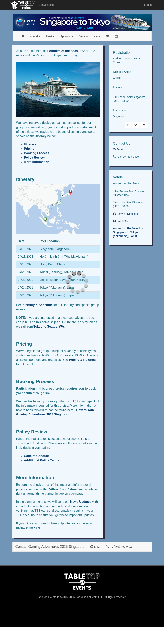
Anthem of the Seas (63, 51)
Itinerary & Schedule (37, 305)
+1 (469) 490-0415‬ (119, 546)
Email (118, 149)
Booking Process (36, 153)
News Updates (80, 501)
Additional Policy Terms (41, 460)
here (37, 527)
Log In (148, 4)
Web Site (121, 221)
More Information (36, 162)
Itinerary (30, 144)
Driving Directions (126, 213)
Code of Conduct (36, 456)
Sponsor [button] (66, 36)
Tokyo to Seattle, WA (48, 326)
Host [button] (50, 36)
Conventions (46, 4)
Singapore (119, 232)
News (97, 36)
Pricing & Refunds (82, 359)
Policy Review (34, 157)
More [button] (83, 36)
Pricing (29, 148)
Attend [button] (35, 36)
